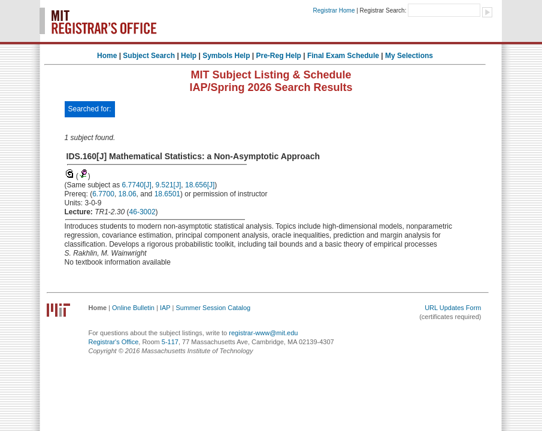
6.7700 (103, 194)
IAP (165, 307)
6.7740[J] (137, 185)
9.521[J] (168, 185)
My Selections (409, 55)
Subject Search (149, 55)
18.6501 (167, 194)
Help (188, 55)
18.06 (128, 194)
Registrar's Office (114, 341)
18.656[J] (199, 185)
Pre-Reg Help (278, 55)
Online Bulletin (133, 307)
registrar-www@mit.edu (263, 332)
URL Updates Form (453, 307)
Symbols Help (226, 55)
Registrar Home (334, 10)
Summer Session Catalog (212, 307)
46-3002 (142, 212)
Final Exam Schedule (343, 55)
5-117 (170, 341)
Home (107, 55)
